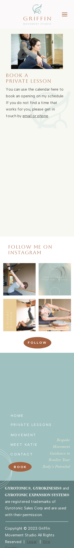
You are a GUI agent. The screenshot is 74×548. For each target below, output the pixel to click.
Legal (32, 541)
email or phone (35, 116)
